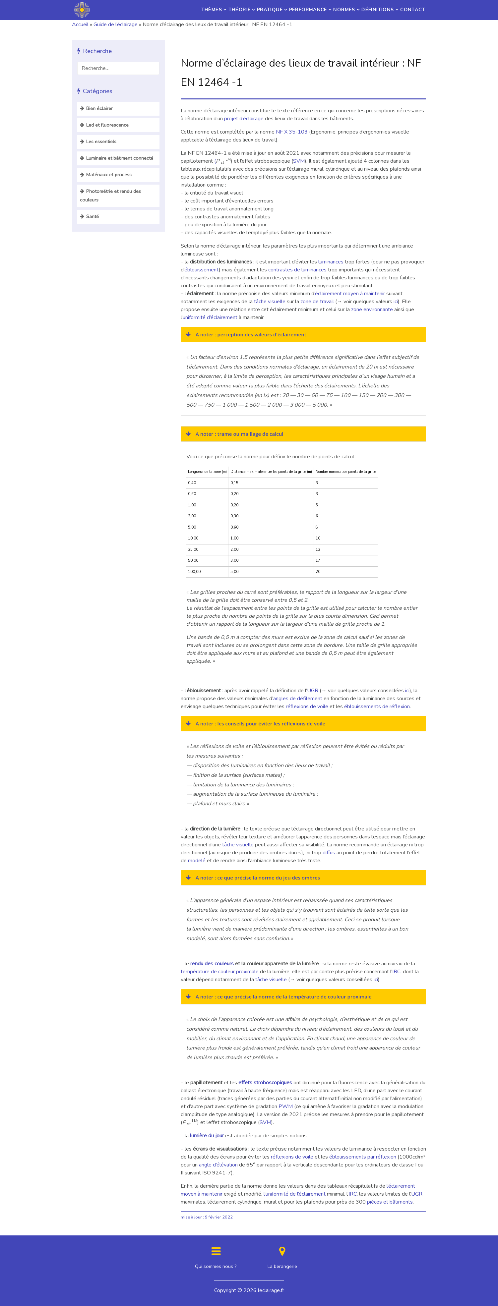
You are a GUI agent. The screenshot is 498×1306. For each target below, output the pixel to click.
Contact (409, 10)
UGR (312, 690)
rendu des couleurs (212, 963)
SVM (299, 161)
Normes (322, 10)
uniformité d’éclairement (210, 317)
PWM (286, 1106)
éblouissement (201, 269)
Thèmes (149, 10)
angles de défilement (297, 698)
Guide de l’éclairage (115, 24)
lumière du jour (207, 1135)
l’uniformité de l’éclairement (295, 1194)
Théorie (186, 10)
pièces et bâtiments (390, 1202)
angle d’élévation (218, 1164)
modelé (197, 860)
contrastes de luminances (297, 269)
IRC (396, 971)
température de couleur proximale (220, 971)
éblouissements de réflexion (377, 706)
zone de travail (317, 301)
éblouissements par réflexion (362, 1157)
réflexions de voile (307, 706)
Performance (275, 10)
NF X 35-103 (292, 132)
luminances (330, 261)
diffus (329, 852)
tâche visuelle (270, 301)
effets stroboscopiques (265, 1082)
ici (396, 301)
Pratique (226, 10)
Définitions (365, 10)
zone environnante (372, 309)
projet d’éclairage (244, 118)
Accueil (80, 24)
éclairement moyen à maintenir (350, 293)
